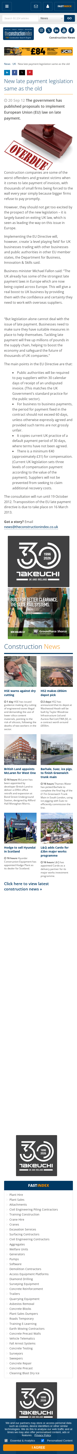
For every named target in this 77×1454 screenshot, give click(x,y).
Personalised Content (56, 1440)
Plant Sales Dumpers (23, 1314)
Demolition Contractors (25, 1269)
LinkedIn (56, 30)
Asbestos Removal (21, 1304)
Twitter (49, 30)
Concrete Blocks (20, 1309)
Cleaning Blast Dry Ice (24, 1373)
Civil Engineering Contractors (29, 1239)
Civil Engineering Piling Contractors (33, 1209)
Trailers (14, 1294)
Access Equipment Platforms (29, 1274)
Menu (7, 6)
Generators (17, 1254)
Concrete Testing (21, 1348)
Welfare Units (18, 1249)
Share (7, 72)
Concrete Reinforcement (26, 1289)
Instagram (41, 30)
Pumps (14, 1259)
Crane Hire (16, 1219)
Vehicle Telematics (22, 1338)
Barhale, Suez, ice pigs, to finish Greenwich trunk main (56, 773)
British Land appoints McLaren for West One (20, 771)
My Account (47, 6)
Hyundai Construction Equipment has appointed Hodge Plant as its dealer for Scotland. (20, 863)
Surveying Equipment (24, 1284)
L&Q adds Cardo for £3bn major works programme (55, 851)
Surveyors (16, 1353)
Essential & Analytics (20, 1440)
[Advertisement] (38, 1013)
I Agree (38, 1447)
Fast (65, 6)
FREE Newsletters (36, 6)
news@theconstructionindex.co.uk (31, 527)
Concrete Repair (20, 1363)
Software (15, 1264)
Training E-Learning (23, 1324)
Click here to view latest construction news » (26, 886)
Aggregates (17, 1244)
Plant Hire (16, 1195)
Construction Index (18, 33)
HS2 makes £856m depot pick (54, 693)
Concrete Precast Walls (25, 1333)
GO (69, 18)
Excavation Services (22, 1229)
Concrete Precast (21, 1368)
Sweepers (16, 1358)
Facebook (71, 30)
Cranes (14, 1224)
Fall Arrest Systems (22, 1343)
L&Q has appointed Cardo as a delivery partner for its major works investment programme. (54, 869)
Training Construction (24, 1214)
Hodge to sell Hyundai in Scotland (20, 850)
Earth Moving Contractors (27, 1329)
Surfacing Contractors (24, 1234)
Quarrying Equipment (24, 1299)
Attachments (18, 1204)
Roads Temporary (21, 1318)
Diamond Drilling (21, 1279)
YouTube (64, 30)
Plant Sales (16, 1200)
